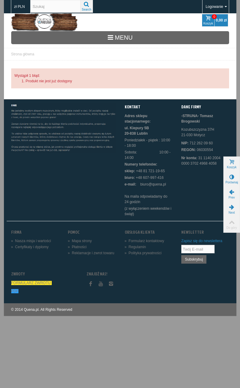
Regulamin (135, 247)
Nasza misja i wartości (31, 241)
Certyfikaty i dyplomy (30, 247)
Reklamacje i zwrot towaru (91, 253)
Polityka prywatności (143, 253)
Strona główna (23, 54)
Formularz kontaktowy (144, 241)
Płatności (77, 247)
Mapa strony (80, 241)
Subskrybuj (194, 259)
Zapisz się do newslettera (201, 241)
